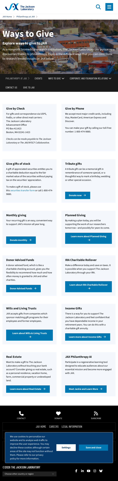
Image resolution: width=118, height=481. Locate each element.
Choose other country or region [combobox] (29, 473)
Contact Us (11, 87)
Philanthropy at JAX (25, 16)
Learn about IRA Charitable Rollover (88, 286)
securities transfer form (22, 190)
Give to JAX (29, 87)
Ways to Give (56, 78)
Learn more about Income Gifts (87, 337)
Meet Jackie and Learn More (86, 389)
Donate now (78, 195)
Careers (54, 426)
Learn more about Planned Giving (88, 238)
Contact (21, 415)
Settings (66, 447)
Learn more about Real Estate (28, 389)
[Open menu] (109, 7)
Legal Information (72, 426)
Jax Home (41, 426)
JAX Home (7, 16)
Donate (58, 415)
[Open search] (98, 6)
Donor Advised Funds (23, 288)
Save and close (93, 447)
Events (38, 78)
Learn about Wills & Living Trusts (29, 335)
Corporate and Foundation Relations (90, 78)
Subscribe (96, 415)
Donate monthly (21, 240)
